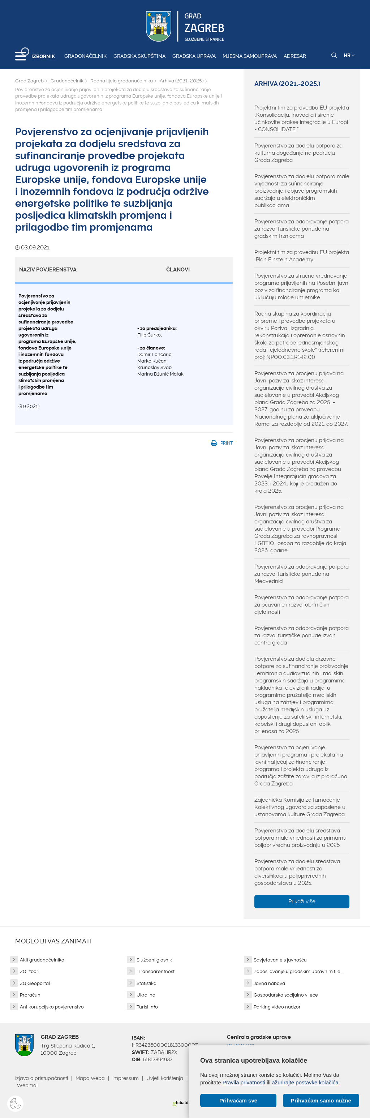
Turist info (147, 1007)
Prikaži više (301, 901)
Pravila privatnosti (244, 1082)
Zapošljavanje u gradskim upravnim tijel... (299, 971)
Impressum (125, 1078)
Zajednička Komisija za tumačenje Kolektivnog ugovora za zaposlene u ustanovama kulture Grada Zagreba (299, 807)
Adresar (295, 56)
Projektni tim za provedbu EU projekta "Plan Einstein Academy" (301, 256)
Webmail (28, 1085)
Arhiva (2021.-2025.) (181, 80)
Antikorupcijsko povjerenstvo (52, 1007)
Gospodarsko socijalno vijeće (286, 995)
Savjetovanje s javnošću (280, 960)
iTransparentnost (156, 971)
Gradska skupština (139, 56)
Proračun (30, 995)
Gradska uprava (194, 56)
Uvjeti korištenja (164, 1078)
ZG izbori (29, 971)
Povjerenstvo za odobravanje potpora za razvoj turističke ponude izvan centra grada (301, 635)
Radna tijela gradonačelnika (121, 80)
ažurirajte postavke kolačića (305, 1082)
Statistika (146, 983)
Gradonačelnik (85, 56)
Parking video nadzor (277, 1007)
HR (349, 55)
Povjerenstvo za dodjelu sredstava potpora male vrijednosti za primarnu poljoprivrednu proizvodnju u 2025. (300, 837)
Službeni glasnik (154, 960)
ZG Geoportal (35, 983)
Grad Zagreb (29, 80)
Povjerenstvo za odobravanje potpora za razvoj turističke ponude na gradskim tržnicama (301, 228)
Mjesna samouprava (250, 56)
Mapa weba (90, 1078)
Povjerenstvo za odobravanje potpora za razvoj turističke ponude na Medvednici (301, 574)
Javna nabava (269, 983)
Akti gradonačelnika (42, 960)
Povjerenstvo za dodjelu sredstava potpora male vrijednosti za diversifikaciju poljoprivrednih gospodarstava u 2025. (297, 872)
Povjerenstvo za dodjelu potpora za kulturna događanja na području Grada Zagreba (298, 152)
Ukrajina (146, 995)
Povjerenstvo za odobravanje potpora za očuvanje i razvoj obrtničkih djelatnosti (301, 604)
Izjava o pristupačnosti (41, 1078)
